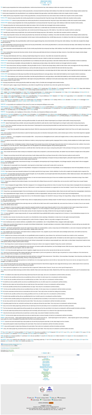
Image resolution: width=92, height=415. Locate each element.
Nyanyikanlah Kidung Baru (46, 366)
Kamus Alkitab (46, 361)
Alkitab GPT (12, 351)
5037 (16, 88)
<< (42, 4)
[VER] (41, 2)
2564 (26, 89)
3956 (54, 89)
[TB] (45, 2)
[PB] (51, 2)
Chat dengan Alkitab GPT (14, 348)
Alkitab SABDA (11, 350)
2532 (39, 88)
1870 (17, 89)
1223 (58, 89)
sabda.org (60, 409)
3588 (23, 88)
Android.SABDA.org (46, 373)
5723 (44, 106)
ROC (53, 356)
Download (46, 358)
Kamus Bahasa (46, 362)
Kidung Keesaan (46, 364)
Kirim (16, 345)
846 (50, 89)
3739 (62, 89)
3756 (11, 89)
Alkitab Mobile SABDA (46, 1)
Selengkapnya (61, 397)
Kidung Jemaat (46, 365)
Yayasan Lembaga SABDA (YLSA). (41, 406)
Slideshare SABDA (57, 400)
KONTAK (40, 402)
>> (50, 4)
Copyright (46, 370)
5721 (32, 109)
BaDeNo (46, 375)
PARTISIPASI (45, 402)
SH (47, 356)
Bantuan (46, 378)
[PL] (48, 2)
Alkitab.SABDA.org (46, 372)
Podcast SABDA (45, 400)
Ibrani (44, 4)
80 (47, 89)
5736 (80, 108)
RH (50, 356)
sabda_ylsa (30, 397)
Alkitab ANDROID (46, 359)
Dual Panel (46, 379)
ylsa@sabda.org (46, 409)
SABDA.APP (46, 374)
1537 (72, 88)
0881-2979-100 (34, 409)
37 (32, 88)
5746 (80, 106)
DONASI (51, 402)
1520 (78, 88)
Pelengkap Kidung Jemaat (46, 367)
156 (2, 89)
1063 (9, 88)
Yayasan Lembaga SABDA (42, 397)
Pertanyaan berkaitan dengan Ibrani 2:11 (12, 344)
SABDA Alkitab (35, 400)
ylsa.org (55, 409)
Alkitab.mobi (46, 369)
